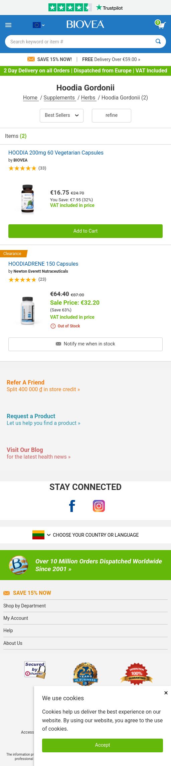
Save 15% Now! (50, 59)
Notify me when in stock (85, 344)
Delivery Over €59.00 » (111, 59)
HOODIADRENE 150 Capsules (43, 264)
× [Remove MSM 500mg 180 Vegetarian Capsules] (166, 693)
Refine (112, 115)
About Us (12, 643)
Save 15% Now (27, 593)
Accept (102, 745)
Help (8, 630)
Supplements (60, 97)
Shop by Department (24, 605)
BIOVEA (20, 160)
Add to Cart (85, 231)
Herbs (89, 97)
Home (31, 97)
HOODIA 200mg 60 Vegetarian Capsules (56, 153)
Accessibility (32, 732)
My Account (15, 618)
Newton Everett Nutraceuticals (40, 271)
